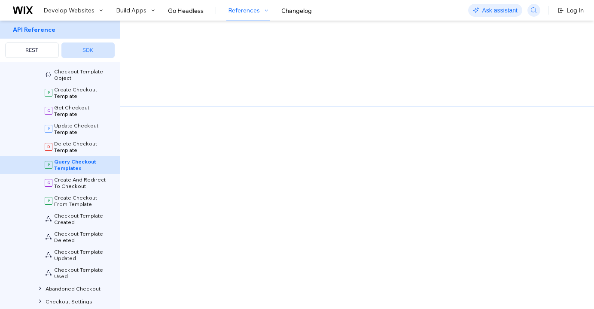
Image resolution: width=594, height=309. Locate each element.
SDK (87, 50)
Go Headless (186, 11)
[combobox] (487, 119)
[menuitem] (60, 41)
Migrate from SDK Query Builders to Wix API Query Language (253, 125)
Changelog (296, 11)
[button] (172, 76)
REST (31, 50)
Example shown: (428, 106)
